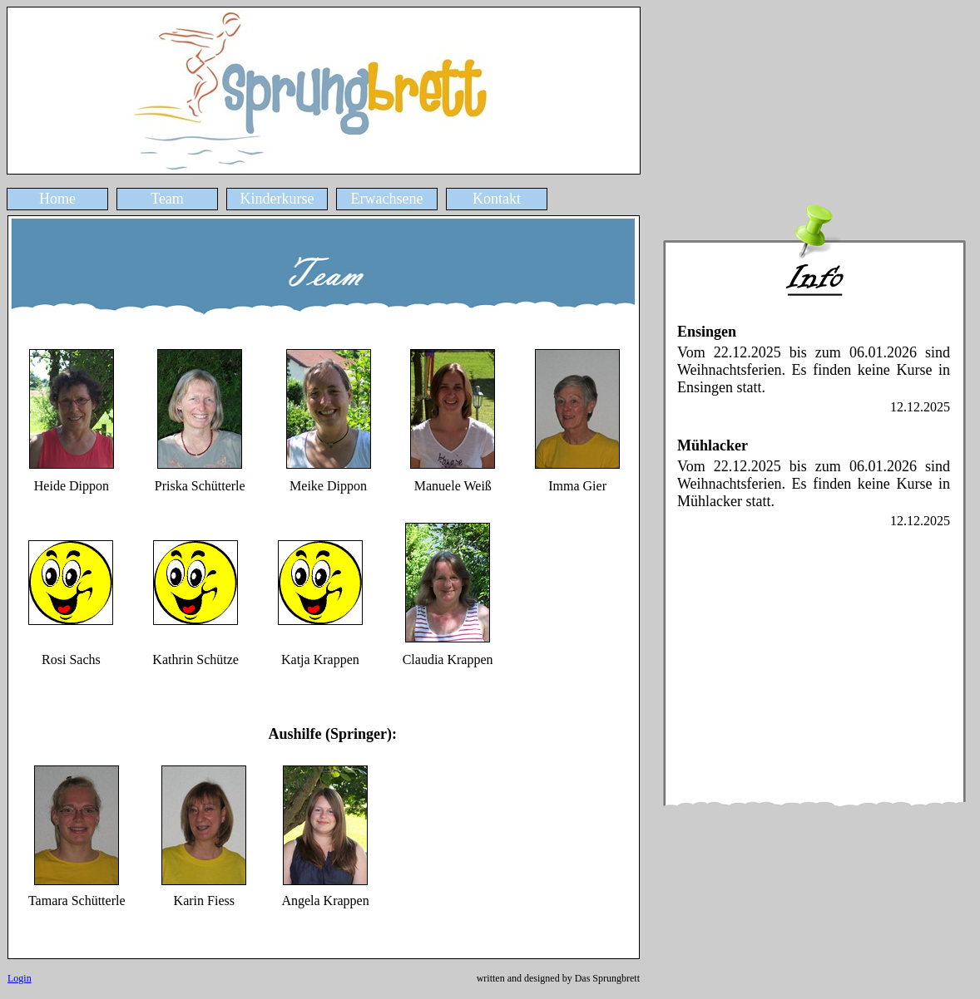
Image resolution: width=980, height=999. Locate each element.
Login (19, 978)
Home (57, 198)
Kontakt (497, 198)
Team (167, 198)
